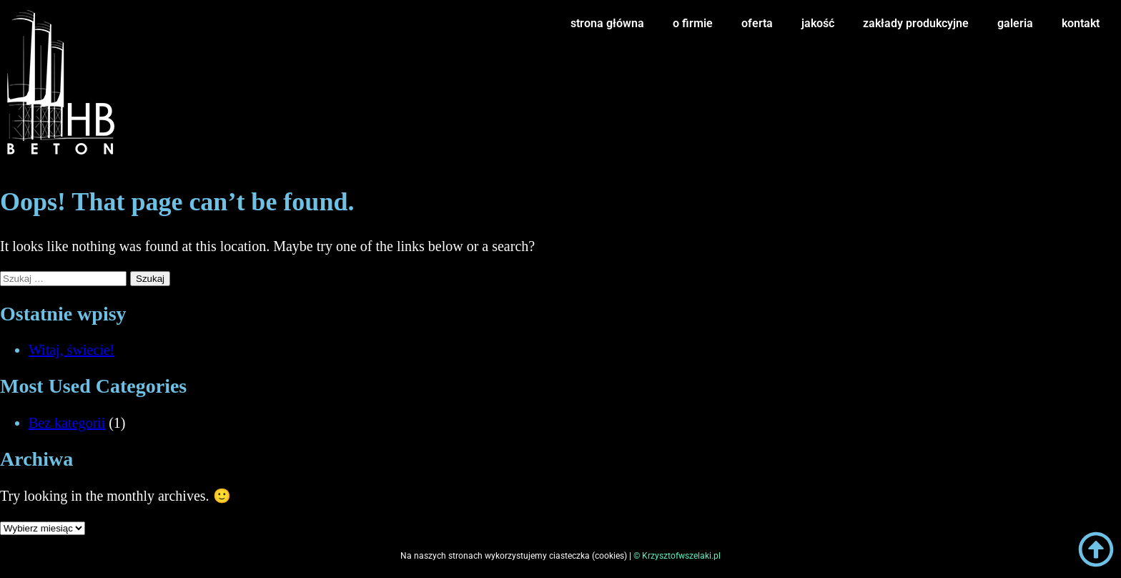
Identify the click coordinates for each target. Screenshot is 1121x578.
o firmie (693, 23)
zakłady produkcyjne (916, 23)
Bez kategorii (67, 423)
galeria (1015, 23)
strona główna (607, 23)
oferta (757, 23)
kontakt (1081, 23)
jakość (817, 23)
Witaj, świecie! (71, 350)
